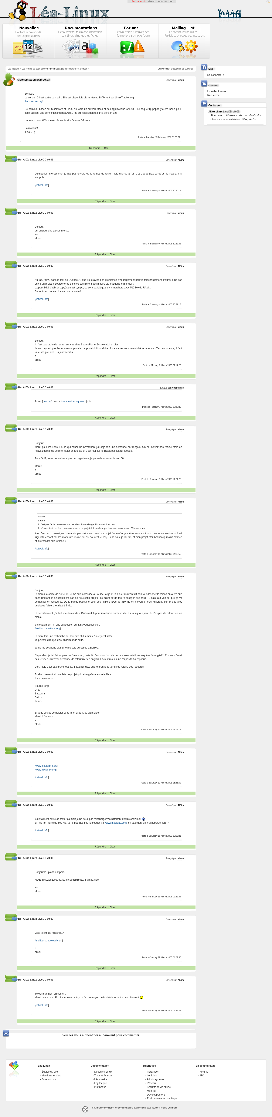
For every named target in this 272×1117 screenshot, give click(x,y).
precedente (176, 69)
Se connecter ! (215, 75)
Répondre (95, 148)
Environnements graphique (162, 1098)
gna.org (47, 401)
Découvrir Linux (103, 1071)
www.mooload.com (116, 822)
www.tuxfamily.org (45, 769)
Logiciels (152, 1075)
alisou (181, 80)
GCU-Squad (162, 1)
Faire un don (49, 1079)
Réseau (151, 1083)
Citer (106, 148)
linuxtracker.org (33, 101)
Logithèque (100, 1083)
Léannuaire (100, 1079)
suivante (189, 69)
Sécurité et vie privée (159, 1087)
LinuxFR (151, 1)
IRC (202, 1075)
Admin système (155, 1079)
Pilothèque (100, 1087)
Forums (204, 1071)
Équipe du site (50, 1071)
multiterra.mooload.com (48, 940)
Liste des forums (216, 91)
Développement (156, 1094)
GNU (171, 1)
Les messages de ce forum (63, 69)
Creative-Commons (168, 1108)
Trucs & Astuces (103, 1075)
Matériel (151, 1090)
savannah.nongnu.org (73, 401)
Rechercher (213, 95)
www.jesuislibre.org (46, 765)
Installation (153, 1071)
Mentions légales (51, 1075)
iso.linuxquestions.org (47, 628)
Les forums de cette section (35, 69)
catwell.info (41, 185)
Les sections (14, 69)
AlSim (181, 160)
